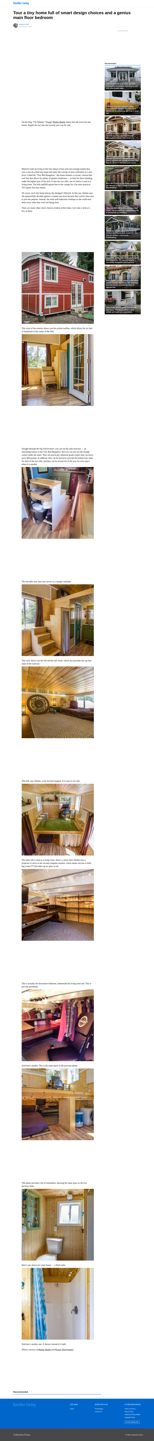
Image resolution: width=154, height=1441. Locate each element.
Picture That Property (64, 1349)
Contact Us (98, 1412)
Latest (72, 1409)
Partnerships (99, 1409)
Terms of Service (130, 1409)
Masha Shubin (59, 122)
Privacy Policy (129, 1412)
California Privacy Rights (132, 1414)
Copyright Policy (130, 1417)
